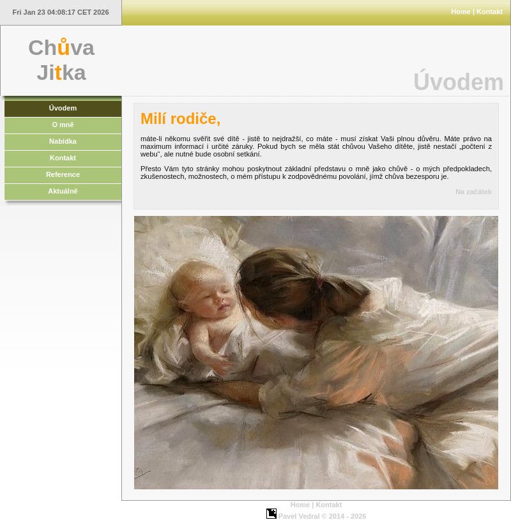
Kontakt (490, 11)
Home (461, 11)
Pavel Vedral (299, 516)
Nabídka (63, 141)
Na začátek (473, 191)
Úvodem (63, 108)
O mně (62, 124)
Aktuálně (62, 191)
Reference (63, 174)
